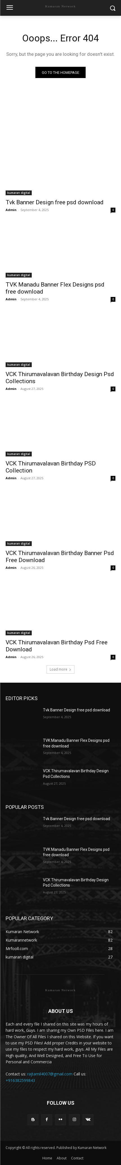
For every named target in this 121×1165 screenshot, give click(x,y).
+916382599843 (20, 1080)
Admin (11, 210)
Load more (60, 669)
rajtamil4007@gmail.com (49, 1074)
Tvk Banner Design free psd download (55, 202)
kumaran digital (18, 193)
